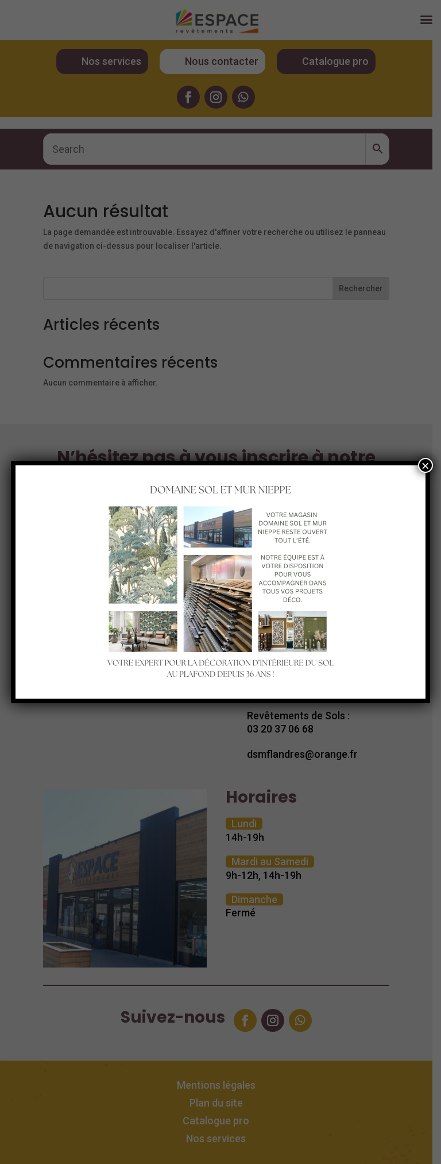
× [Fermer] (425, 465)
